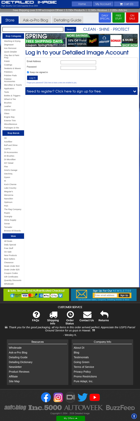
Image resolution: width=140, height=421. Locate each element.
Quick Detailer (10, 52)
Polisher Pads (10, 75)
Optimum (8, 202)
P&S (6, 206)
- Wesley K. (70, 334)
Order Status (69, 319)
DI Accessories (11, 152)
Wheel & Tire (10, 99)
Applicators (9, 88)
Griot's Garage (10, 170)
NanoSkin (8, 198)
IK (5, 181)
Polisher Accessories (9, 80)
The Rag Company (12, 209)
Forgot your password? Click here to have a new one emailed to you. (52, 83)
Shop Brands (13, 133)
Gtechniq (8, 173)
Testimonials (81, 357)
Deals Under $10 (12, 266)
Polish (7, 61)
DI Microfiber (10, 159)
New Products (10, 255)
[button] (134, 416)
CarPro (7, 149)
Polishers (8, 72)
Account (103, 4)
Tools (6, 92)
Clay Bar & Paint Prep (11, 56)
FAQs (36, 318)
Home (82, 4)
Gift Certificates (11, 277)
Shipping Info (53, 319)
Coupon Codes (11, 273)
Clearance (8, 262)
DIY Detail (8, 163)
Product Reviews (19, 371)
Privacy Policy (82, 371)
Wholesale (9, 284)
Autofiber (8, 141)
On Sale (7, 252)
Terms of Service (84, 366)
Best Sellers (9, 259)
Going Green (81, 362)
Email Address (34, 61)
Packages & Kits (11, 127)
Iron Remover (10, 48)
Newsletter (15, 366)
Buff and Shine (11, 145)
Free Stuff (8, 248)
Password (31, 67)
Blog (76, 352)
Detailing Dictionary (20, 362)
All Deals (8, 241)
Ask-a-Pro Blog (18, 352)
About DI (79, 347)
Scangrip (8, 216)
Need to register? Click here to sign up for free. (64, 91)
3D (5, 138)
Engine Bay (9, 117)
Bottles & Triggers (12, 95)
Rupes (7, 213)
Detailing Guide (18, 357)
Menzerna (8, 195)
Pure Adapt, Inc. (83, 381)
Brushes (8, 103)
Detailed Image (29, 2)
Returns (104, 318)
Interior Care (9, 110)
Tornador (8, 227)
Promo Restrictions (85, 376)
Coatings (8, 65)
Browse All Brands (12, 230)
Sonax (7, 223)
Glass (6, 113)
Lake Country (10, 188)
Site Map (14, 381)
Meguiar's (8, 191)
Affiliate (13, 376)
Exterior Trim (10, 120)
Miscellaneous (10, 124)
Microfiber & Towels (13, 85)
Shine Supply (10, 220)
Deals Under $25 (12, 269)
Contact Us (86, 318)
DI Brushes (9, 156)
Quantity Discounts (12, 280)
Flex (6, 166)
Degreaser (9, 44)
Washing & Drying (12, 41)
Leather (7, 106)
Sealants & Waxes (12, 68)
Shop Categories (13, 36)
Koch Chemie (10, 184)
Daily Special (10, 244)
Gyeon (7, 177)
